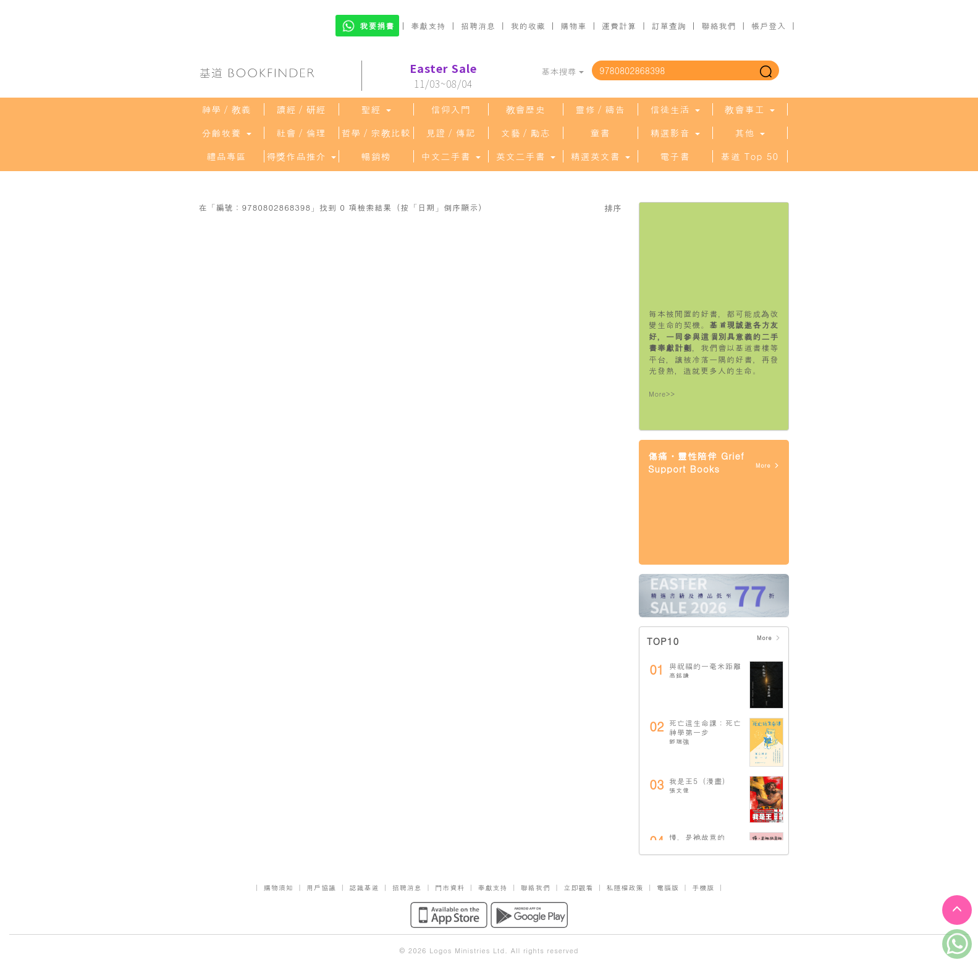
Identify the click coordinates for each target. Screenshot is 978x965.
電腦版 (668, 887)
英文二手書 (525, 156)
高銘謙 (679, 675)
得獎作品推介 (300, 156)
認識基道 (364, 887)
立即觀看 (578, 887)
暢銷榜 (376, 156)
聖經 (375, 109)
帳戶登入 (768, 26)
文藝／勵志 (525, 133)
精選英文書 (600, 156)
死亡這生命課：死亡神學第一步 (705, 727)
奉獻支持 (428, 26)
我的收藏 (528, 26)
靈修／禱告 (600, 109)
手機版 (703, 887)
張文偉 (679, 790)
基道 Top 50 (749, 156)
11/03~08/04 (443, 76)
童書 (600, 133)
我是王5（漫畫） (699, 780)
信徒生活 (674, 109)
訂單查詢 (669, 26)
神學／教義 (226, 109)
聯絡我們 (718, 26)
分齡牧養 (226, 133)
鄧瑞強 (679, 741)
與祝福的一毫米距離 (705, 665)
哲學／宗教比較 (376, 133)
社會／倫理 (301, 133)
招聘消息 (478, 26)
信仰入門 (451, 109)
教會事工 (749, 109)
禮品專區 (227, 156)
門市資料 (450, 887)
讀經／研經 (301, 109)
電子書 (675, 156)
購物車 (573, 26)
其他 (749, 133)
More (768, 465)
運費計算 (619, 26)
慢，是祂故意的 (697, 837)
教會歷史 (526, 109)
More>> (662, 393)
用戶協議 (321, 887)
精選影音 (674, 133)
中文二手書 (450, 156)
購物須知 (278, 887)
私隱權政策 (625, 887)
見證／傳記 (451, 133)
